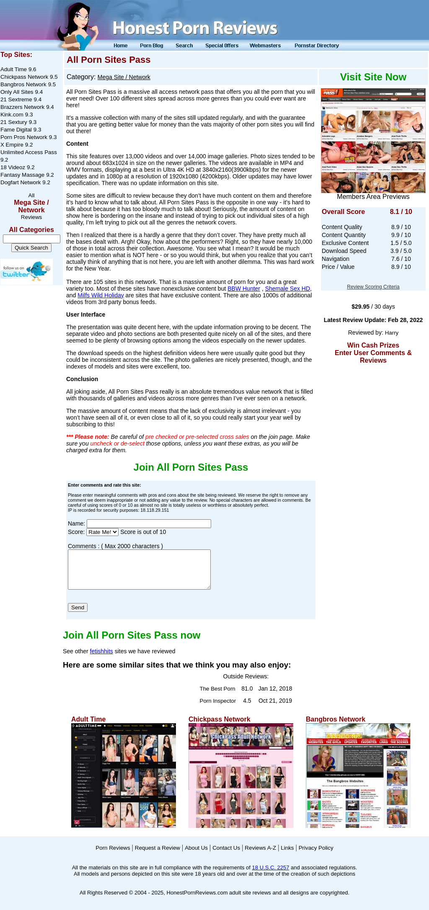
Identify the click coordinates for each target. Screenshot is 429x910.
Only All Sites (17, 92)
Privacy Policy (316, 855)
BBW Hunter (243, 288)
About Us (196, 855)
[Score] (102, 532)
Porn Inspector (218, 708)
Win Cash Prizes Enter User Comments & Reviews (373, 353)
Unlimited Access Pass (28, 152)
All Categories (31, 229)
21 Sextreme (16, 99)
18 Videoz (12, 167)
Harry (392, 333)
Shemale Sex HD (287, 288)
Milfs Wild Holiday (101, 295)
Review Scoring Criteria (373, 287)
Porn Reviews (113, 855)
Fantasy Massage (22, 175)
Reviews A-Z (260, 855)
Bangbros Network (23, 84)
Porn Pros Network (23, 137)
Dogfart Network (20, 182)
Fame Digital (16, 129)
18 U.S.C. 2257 (270, 875)
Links (287, 855)
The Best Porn (217, 696)
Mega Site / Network (31, 206)
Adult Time (13, 69)
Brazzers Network (22, 107)
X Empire (11, 145)
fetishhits (101, 658)
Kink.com (11, 114)
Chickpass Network (24, 77)
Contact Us (226, 855)
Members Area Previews (373, 196)
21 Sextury (13, 122)
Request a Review (157, 855)
